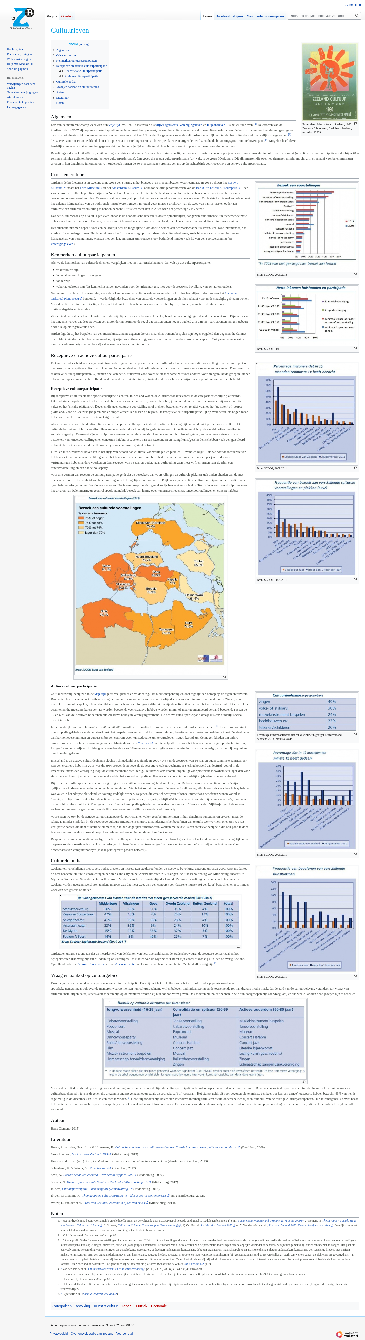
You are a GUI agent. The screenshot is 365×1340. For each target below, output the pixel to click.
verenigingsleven (191, 125)
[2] (289, 134)
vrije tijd (114, 125)
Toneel (127, 1306)
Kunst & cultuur (106, 1306)
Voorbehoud (124, 1333)
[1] (255, 123)
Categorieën (62, 1306)
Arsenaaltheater (125, 964)
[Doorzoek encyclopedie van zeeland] (324, 16)
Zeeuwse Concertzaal (91, 964)
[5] (159, 478)
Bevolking (82, 1306)
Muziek (141, 1306)
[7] (216, 962)
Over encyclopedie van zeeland (92, 1333)
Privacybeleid (59, 1333)
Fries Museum (89, 188)
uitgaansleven (216, 125)
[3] (266, 139)
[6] (218, 725)
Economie (159, 1306)
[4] (97, 297)
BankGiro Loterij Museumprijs (216, 188)
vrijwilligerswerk (166, 125)
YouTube (144, 743)
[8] (128, 1097)
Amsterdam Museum (125, 188)
